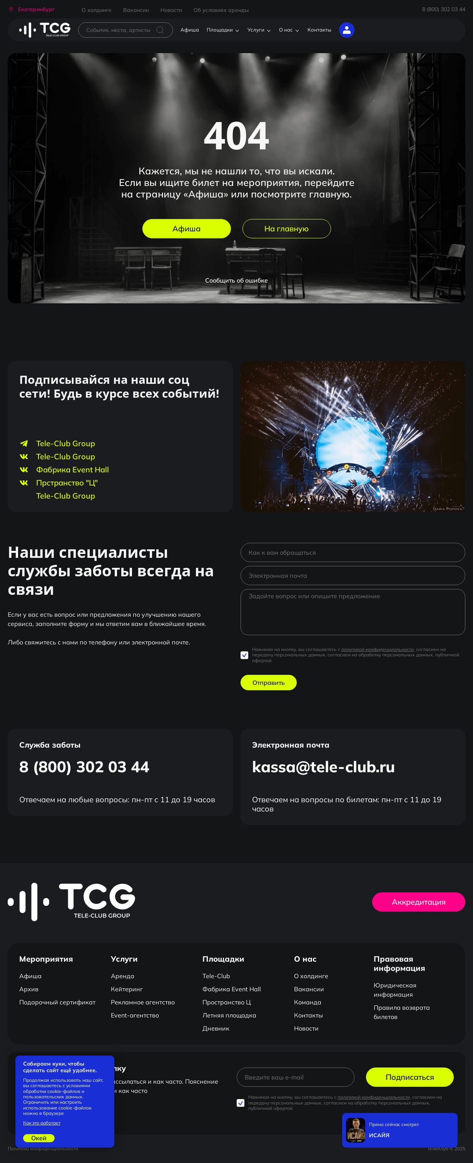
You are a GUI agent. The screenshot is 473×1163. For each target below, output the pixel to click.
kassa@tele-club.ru (323, 766)
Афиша (190, 30)
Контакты (319, 30)
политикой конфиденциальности (377, 649)
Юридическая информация (395, 989)
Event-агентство (135, 1015)
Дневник (215, 1028)
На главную (286, 228)
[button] (31, 9)
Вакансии (136, 10)
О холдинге (97, 10)
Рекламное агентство (143, 1002)
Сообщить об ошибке (236, 280)
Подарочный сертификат (57, 1002)
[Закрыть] (450, 1121)
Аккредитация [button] (419, 902)
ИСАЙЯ (379, 1135)
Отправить (268, 682)
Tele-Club (216, 976)
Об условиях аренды (221, 10)
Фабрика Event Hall (231, 989)
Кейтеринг (127, 989)
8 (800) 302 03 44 (443, 9)
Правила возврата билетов (402, 1012)
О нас (286, 30)
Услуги (255, 30)
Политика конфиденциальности (43, 1148)
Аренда (122, 976)
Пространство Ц (226, 1002)
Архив (28, 989)
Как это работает (41, 1123)
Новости (171, 10)
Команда (307, 1002)
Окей (39, 1138)
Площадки (220, 30)
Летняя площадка (229, 1015)
